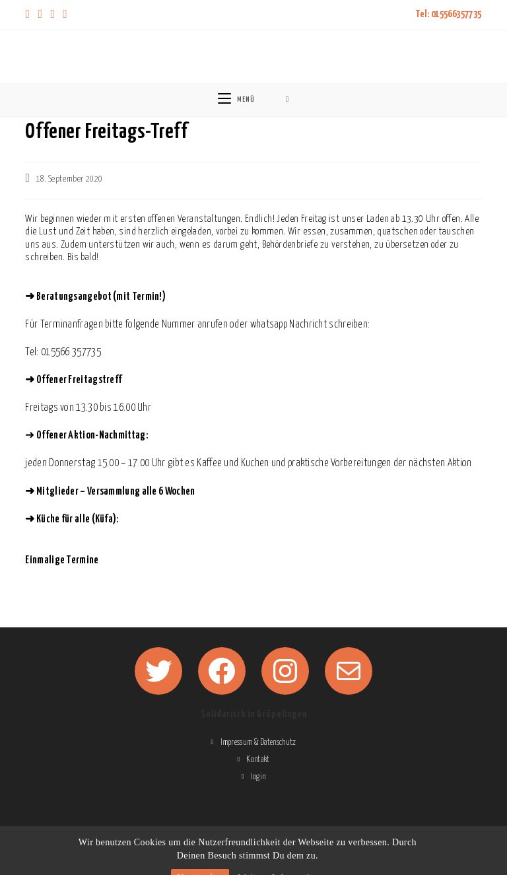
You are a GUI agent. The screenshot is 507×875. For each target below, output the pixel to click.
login (258, 777)
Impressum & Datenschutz (258, 742)
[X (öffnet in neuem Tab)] (29, 15)
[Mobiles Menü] (236, 99)
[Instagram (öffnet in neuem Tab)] (52, 15)
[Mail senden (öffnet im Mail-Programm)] (65, 15)
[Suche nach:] (287, 99)
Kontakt (257, 759)
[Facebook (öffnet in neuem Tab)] (40, 15)
